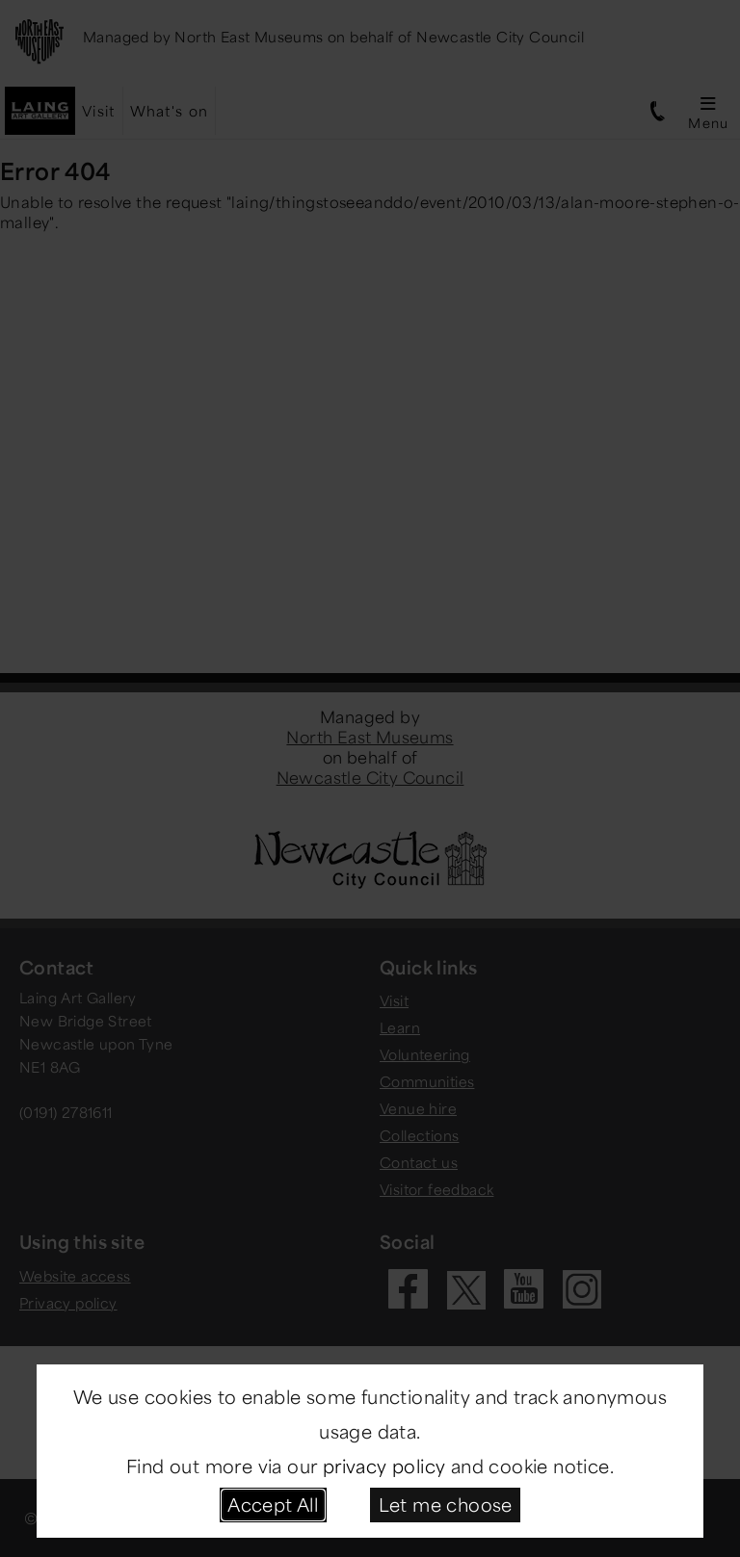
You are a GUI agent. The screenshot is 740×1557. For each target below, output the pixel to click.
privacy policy (384, 1465)
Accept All (272, 1504)
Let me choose (446, 1504)
